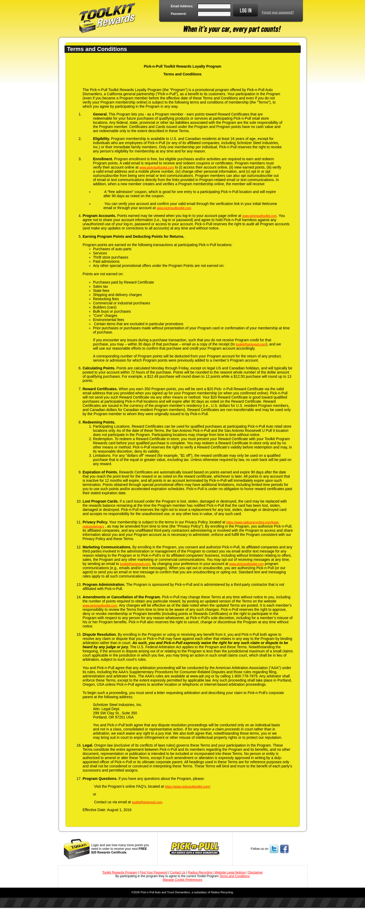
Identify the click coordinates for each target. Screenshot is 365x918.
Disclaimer (255, 872)
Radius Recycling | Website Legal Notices (217, 872)
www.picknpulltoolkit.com (156, 167)
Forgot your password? (278, 12)
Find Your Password (154, 872)
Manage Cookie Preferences (182, 880)
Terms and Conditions (234, 876)
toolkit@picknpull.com (251, 344)
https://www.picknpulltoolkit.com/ (187, 786)
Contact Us (177, 872)
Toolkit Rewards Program (119, 872)
